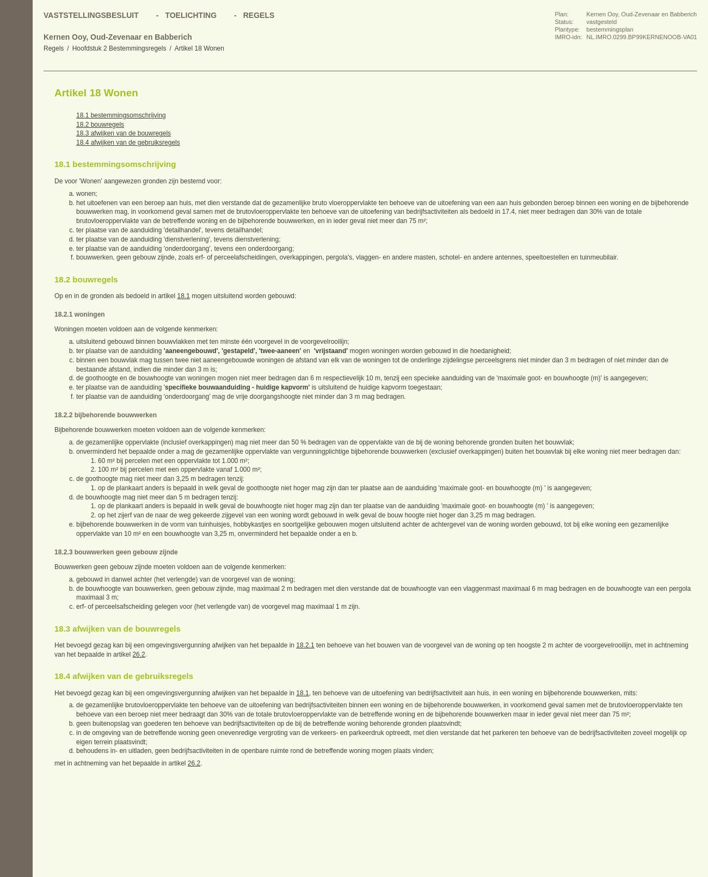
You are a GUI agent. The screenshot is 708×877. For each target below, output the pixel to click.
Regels (54, 48)
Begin (16, 92)
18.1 (183, 296)
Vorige (16, 114)
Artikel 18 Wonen (199, 48)
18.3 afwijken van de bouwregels (123, 133)
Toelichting (191, 15)
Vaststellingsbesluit (91, 15)
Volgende (16, 136)
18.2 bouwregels (100, 124)
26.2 (138, 654)
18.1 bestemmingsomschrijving (121, 115)
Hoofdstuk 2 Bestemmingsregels (119, 48)
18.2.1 (305, 645)
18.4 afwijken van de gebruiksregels (128, 142)
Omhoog (16, 158)
